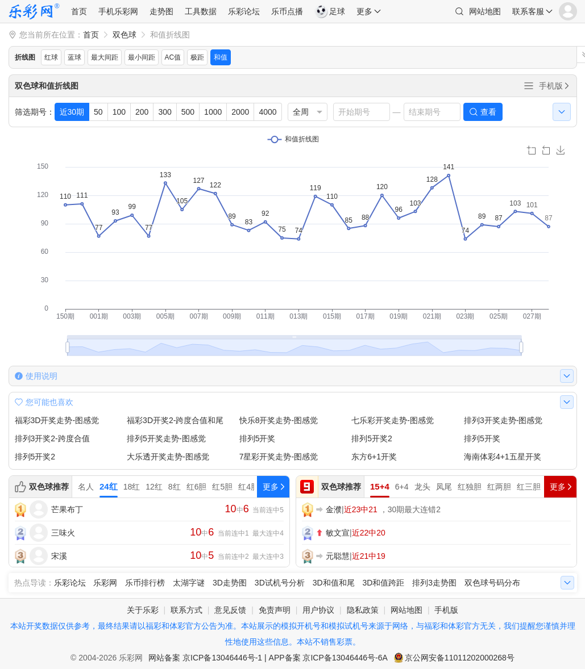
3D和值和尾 (334, 582)
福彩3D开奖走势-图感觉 (57, 420)
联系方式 (186, 609)
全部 (528, 86)
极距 (197, 57)
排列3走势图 (434, 582)
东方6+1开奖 (374, 456)
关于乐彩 (143, 609)
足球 (329, 11)
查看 (488, 111)
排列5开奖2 (371, 438)
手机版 (555, 86)
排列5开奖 (257, 438)
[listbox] (307, 112)
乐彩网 (105, 582)
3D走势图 (230, 582)
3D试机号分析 (280, 582)
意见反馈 (230, 609)
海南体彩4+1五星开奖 (502, 456)
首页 (79, 11)
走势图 (161, 11)
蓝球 (74, 57)
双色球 (124, 34)
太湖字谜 (189, 582)
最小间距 (141, 57)
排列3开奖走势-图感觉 (503, 420)
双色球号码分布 (492, 582)
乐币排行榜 (145, 582)
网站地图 (485, 11)
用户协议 (318, 609)
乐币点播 (287, 11)
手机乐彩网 (118, 11)
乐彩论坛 (244, 11)
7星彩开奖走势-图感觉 (278, 456)
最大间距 (104, 57)
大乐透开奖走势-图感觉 (168, 456)
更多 (364, 11)
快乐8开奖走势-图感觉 (278, 420)
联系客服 (528, 11)
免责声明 (275, 609)
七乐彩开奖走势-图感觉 (392, 420)
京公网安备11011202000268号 (460, 657)
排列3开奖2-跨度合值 (52, 438)
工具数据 (201, 11)
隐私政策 (363, 609)
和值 (220, 57)
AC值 (173, 57)
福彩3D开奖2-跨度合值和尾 (175, 420)
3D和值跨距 (383, 582)
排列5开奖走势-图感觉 (166, 438)
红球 (51, 57)
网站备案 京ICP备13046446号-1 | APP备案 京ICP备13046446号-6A (268, 657)
